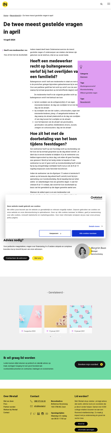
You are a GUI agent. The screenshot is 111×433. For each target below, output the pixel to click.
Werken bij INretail (10, 409)
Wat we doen (8, 401)
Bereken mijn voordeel (88, 364)
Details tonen (94, 226)
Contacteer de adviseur (16, 258)
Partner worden (9, 407)
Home (5, 15)
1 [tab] (50, 336)
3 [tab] (57, 336)
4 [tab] (60, 336)
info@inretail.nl (39, 406)
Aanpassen (55, 233)
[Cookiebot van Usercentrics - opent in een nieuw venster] (94, 198)
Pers (5, 404)
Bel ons (38, 258)
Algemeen (84, 77)
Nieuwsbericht (15, 15)
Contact (6, 412)
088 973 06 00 (40, 401)
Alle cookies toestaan (87, 233)
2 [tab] (54, 336)
